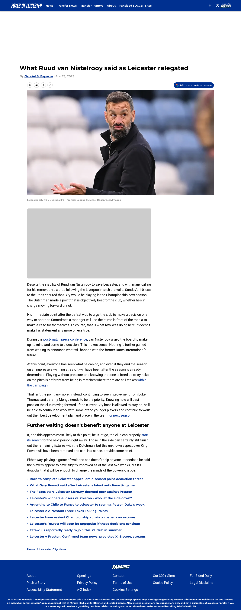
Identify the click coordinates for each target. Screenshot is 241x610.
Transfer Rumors (91, 5)
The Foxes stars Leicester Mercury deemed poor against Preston (81, 492)
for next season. (120, 415)
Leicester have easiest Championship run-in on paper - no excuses (83, 517)
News (49, 5)
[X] (217, 5)
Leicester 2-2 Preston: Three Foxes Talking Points (69, 511)
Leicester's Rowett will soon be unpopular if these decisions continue (85, 524)
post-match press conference (65, 339)
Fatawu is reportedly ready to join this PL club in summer (76, 530)
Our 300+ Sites (164, 576)
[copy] (50, 85)
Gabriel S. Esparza (38, 76)
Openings (84, 576)
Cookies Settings (125, 590)
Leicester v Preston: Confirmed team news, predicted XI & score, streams (88, 536)
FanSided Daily (201, 576)
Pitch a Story (36, 583)
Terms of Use (123, 583)
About (111, 5)
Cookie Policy (163, 583)
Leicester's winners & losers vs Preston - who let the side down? (81, 498)
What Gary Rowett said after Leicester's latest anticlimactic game (82, 485)
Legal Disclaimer (202, 583)
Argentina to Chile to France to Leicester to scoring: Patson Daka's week (87, 504)
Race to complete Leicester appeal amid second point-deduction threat (86, 479)
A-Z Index (84, 590)
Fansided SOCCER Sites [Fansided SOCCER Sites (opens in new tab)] (135, 5)
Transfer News (67, 5)
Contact (118, 576)
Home (31, 549)
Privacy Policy (87, 583)
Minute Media (24, 599)
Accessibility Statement (44, 590)
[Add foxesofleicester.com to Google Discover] (194, 85)
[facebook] (210, 5)
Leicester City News (52, 549)
